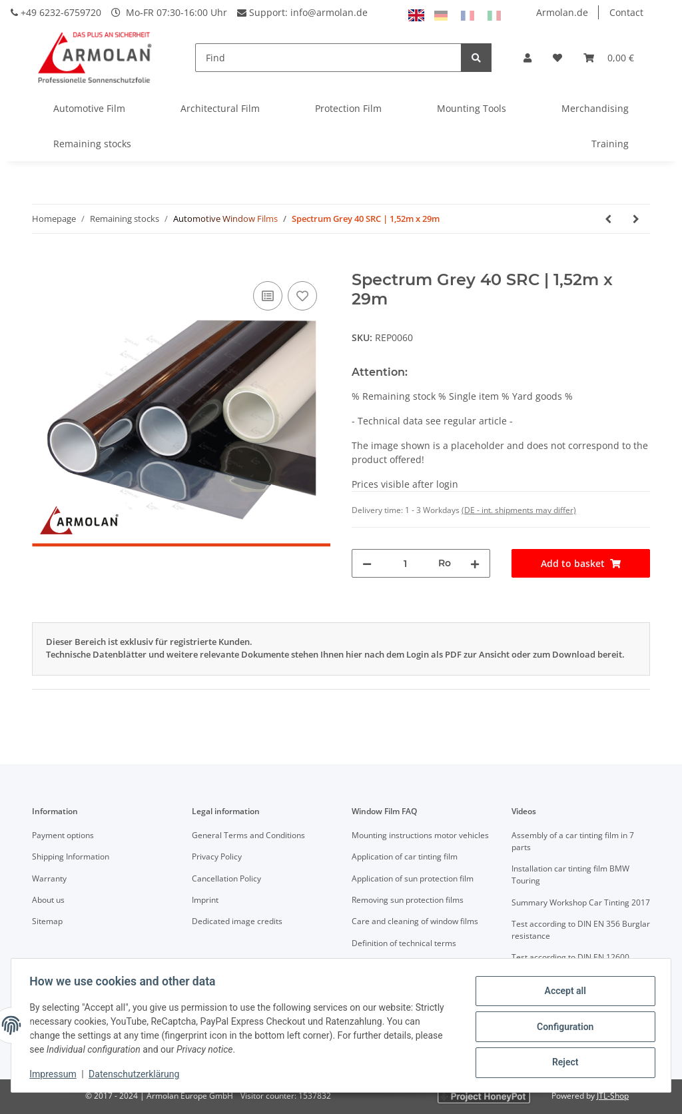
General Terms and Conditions (248, 835)
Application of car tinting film (405, 856)
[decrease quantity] (367, 563)
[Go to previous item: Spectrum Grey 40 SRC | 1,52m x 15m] (608, 219)
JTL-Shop (613, 1095)
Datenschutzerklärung (137, 1074)
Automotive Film (89, 108)
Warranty (49, 878)
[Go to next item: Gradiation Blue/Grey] (636, 219)
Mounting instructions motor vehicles (420, 835)
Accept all (562, 992)
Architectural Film (220, 108)
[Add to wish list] (302, 295)
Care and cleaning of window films (415, 921)
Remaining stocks (92, 143)
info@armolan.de (329, 12)
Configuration (561, 1026)
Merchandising (595, 108)
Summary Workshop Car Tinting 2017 (581, 902)
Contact (626, 12)
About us (48, 899)
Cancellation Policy (226, 878)
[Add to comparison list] (267, 295)
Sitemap (47, 921)
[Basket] (609, 58)
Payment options (63, 835)
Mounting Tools (471, 108)
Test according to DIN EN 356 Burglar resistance (581, 929)
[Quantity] (405, 563)
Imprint (205, 899)
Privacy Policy (217, 856)
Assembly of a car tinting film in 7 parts (573, 841)
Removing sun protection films (408, 899)
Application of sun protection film (413, 878)
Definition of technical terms (404, 943)
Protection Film (348, 108)
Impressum (56, 1074)
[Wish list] (557, 58)
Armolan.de (562, 12)
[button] (527, 58)
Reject (562, 1061)
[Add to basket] (42, 263)
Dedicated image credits (237, 921)
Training (610, 143)
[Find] (328, 57)
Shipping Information (70, 856)
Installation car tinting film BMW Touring (570, 874)
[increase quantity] (475, 563)
